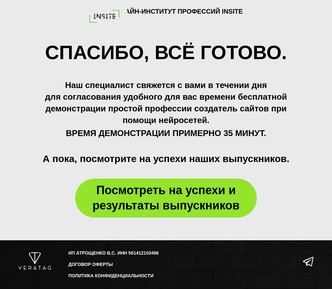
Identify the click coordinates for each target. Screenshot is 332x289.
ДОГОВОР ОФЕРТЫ (90, 264)
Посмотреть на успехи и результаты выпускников (166, 197)
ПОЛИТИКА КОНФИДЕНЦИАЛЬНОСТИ (110, 275)
